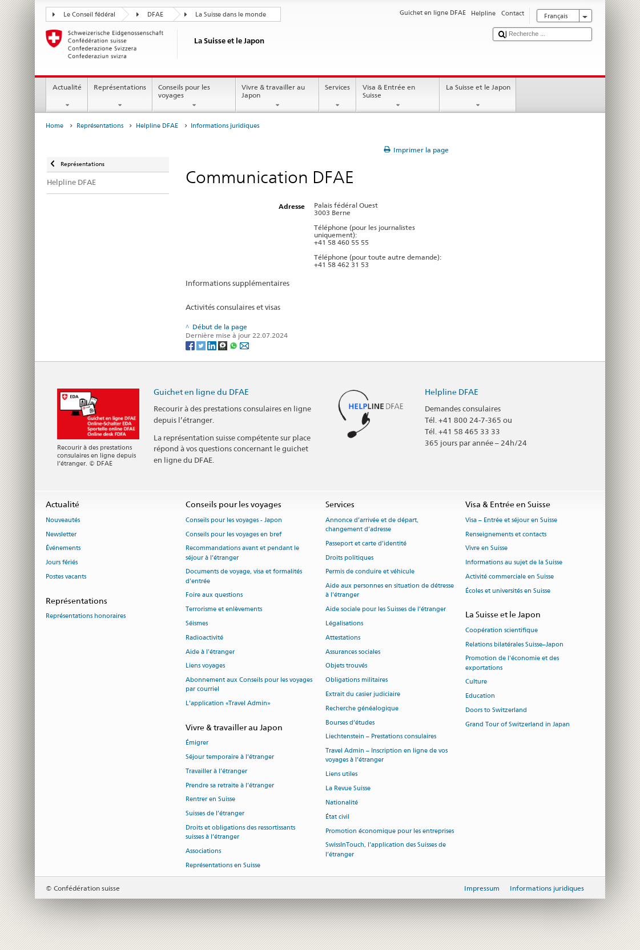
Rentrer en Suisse (210, 799)
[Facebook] (191, 345)
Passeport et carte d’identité (365, 543)
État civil (337, 816)
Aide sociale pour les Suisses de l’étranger (385, 609)
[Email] (244, 345)
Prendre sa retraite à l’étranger (230, 785)
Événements (63, 548)
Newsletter (61, 534)
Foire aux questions (214, 595)
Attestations (342, 637)
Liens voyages (205, 666)
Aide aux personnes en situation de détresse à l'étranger (389, 591)
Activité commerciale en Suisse (509, 576)
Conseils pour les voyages (194, 96)
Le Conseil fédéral (89, 14)
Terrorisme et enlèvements (224, 609)
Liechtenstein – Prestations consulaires (380, 737)
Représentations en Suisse (223, 865)
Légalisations (344, 623)
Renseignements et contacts (505, 534)
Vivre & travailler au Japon (277, 96)
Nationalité (341, 802)
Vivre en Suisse (486, 548)
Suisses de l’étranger (215, 814)
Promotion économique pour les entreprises (389, 831)
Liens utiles (341, 774)
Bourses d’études (350, 722)
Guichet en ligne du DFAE (201, 392)
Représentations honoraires (86, 616)
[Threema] (223, 345)
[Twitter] (201, 345)
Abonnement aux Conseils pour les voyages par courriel (249, 685)
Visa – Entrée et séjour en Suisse (511, 520)
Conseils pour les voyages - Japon (234, 520)
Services (338, 96)
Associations (203, 851)
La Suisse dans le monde (230, 14)
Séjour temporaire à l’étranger (230, 757)
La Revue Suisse (348, 788)
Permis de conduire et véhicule (369, 572)
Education (480, 696)
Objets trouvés (346, 666)
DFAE (155, 14)
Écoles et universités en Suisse (507, 591)
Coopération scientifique (501, 630)
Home (54, 126)
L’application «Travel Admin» (228, 704)
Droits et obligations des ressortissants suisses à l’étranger (240, 832)
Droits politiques (349, 557)
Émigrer (197, 743)
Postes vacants (66, 576)
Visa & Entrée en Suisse (398, 96)
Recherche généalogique (362, 708)
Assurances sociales (352, 652)
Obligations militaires (356, 680)
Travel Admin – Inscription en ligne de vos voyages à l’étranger (386, 755)
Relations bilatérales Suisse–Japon (514, 644)
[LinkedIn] (212, 345)
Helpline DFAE (157, 126)
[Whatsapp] (234, 345)
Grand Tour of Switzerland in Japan (517, 724)
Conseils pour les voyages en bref (233, 534)
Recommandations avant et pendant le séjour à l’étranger (242, 553)
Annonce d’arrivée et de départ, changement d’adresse (371, 524)
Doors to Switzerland (496, 710)
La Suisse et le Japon (478, 96)
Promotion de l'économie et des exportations (512, 663)
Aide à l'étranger (210, 652)
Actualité (67, 96)
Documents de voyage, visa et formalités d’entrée (244, 576)
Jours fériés (62, 563)
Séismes (197, 623)
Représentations (120, 96)
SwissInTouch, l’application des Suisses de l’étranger (385, 850)
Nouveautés (63, 520)
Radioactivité (204, 637)
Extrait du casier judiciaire (362, 694)
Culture (476, 682)
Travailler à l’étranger (216, 771)
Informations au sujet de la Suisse (513, 563)
